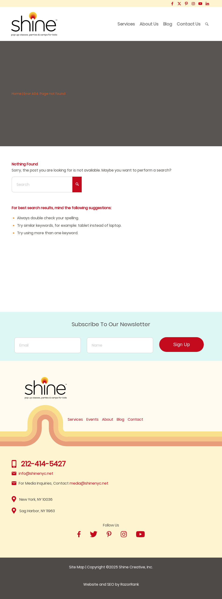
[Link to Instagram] (193, 3)
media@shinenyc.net (89, 483)
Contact (135, 419)
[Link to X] (179, 3)
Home (16, 93)
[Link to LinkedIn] (207, 3)
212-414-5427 (43, 464)
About (107, 419)
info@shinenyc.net (36, 473)
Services (75, 419)
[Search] (207, 24)
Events (92, 419)
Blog (120, 419)
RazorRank (129, 584)
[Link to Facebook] (172, 3)
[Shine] (34, 24)
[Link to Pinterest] (186, 3)
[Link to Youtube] (200, 3)
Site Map (77, 567)
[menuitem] (126, 24)
